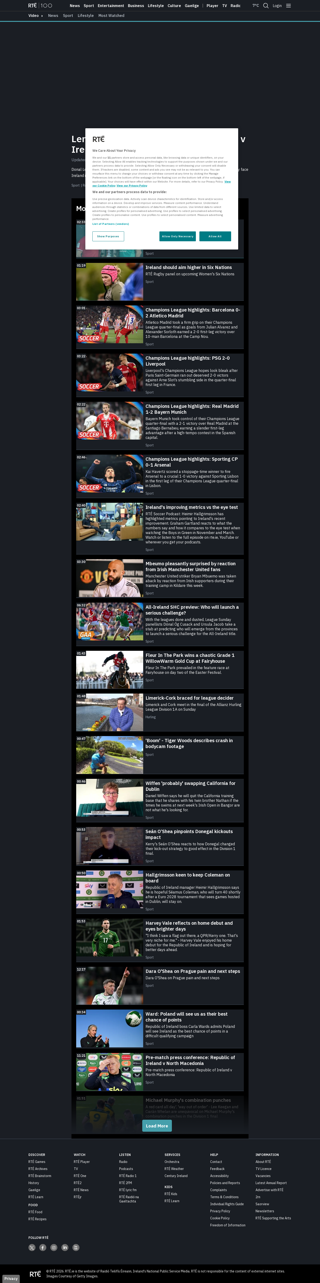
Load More (157, 1125)
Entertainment (111, 5)
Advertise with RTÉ (270, 1190)
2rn (258, 1197)
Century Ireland (176, 1176)
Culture (174, 5)
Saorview (262, 1204)
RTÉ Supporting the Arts (273, 1218)
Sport (89, 5)
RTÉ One (80, 1176)
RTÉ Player (82, 1161)
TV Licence (264, 1168)
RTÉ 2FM (125, 1183)
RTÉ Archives (37, 1168)
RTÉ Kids (171, 1194)
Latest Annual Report (271, 1183)
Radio (236, 5)
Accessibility (219, 1176)
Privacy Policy (220, 1211)
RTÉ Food (35, 1212)
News (75, 5)
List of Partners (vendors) (110, 224)
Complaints (218, 1190)
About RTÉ (263, 1161)
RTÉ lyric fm (128, 1190)
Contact (216, 1161)
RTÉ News (81, 1190)
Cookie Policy (220, 1218)
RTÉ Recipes (37, 1219)
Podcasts (126, 1168)
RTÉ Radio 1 (128, 1176)
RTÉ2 (78, 1183)
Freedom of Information (227, 1225)
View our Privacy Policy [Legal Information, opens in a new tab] (132, 185)
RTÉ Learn (35, 1197)
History (33, 1183)
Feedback (217, 1168)
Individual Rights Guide (227, 1204)
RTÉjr (78, 1197)
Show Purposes (108, 236)
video (33, 15)
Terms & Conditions (224, 1197)
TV (76, 1168)
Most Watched (111, 15)
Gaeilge (192, 5)
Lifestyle (156, 5)
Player (212, 5)
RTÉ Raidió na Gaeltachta (129, 1199)
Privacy (11, 1278)
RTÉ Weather (174, 1168)
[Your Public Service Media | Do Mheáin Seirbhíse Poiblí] (35, 1274)
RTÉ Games (36, 1161)
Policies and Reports (225, 1183)
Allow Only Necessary (177, 236)
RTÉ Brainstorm (39, 1176)
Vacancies (263, 1176)
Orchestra (172, 1161)
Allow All (215, 236)
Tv (224, 5)
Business (136, 5)
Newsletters (265, 1211)
